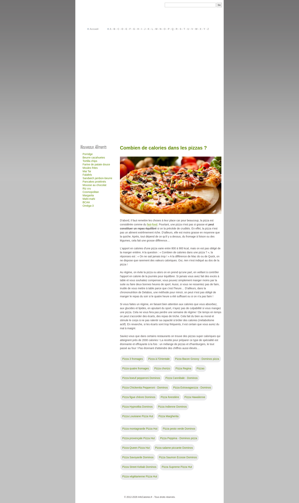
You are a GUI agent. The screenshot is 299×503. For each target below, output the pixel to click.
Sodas (201, 63)
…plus (208, 79)
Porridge (88, 154)
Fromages (203, 60)
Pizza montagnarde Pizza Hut (139, 428)
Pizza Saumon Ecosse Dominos (178, 457)
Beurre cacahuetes (94, 157)
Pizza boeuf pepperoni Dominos (141, 377)
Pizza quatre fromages (135, 368)
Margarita (88, 195)
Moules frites (90, 167)
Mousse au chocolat (94, 185)
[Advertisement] (149, 113)
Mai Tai (87, 171)
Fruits (200, 43)
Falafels (87, 174)
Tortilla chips (90, 161)
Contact (128, 491)
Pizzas (200, 368)
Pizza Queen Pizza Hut (136, 447)
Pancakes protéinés (94, 181)
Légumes (202, 40)
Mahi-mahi (89, 198)
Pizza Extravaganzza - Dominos (192, 387)
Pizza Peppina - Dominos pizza (178, 438)
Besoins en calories (156, 491)
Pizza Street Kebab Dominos (139, 466)
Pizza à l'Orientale (159, 358)
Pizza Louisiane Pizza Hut (137, 416)
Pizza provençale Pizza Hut (138, 438)
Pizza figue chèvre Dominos (138, 397)
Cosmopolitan (91, 191)
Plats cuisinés (205, 53)
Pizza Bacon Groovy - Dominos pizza (197, 358)
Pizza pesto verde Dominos (179, 428)
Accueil (94, 29)
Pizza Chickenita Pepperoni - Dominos (145, 387)
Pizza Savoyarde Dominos (138, 457)
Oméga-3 (88, 205)
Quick (200, 73)
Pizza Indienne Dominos (172, 406)
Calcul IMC (175, 491)
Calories (139, 491)
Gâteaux (202, 66)
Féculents (203, 47)
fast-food (152, 224)
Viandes (202, 50)
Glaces (201, 76)
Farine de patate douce (96, 164)
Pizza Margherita (168, 416)
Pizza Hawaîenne (194, 397)
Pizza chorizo (162, 368)
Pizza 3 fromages (132, 358)
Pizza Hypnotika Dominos (137, 406)
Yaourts (201, 56)
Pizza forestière (170, 397)
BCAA (86, 202)
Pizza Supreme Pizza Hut (177, 466)
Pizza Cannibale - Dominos (181, 377)
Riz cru (87, 188)
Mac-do (201, 69)
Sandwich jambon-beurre (97, 178)
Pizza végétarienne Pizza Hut (139, 476)
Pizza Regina (183, 368)
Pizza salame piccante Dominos (174, 447)
